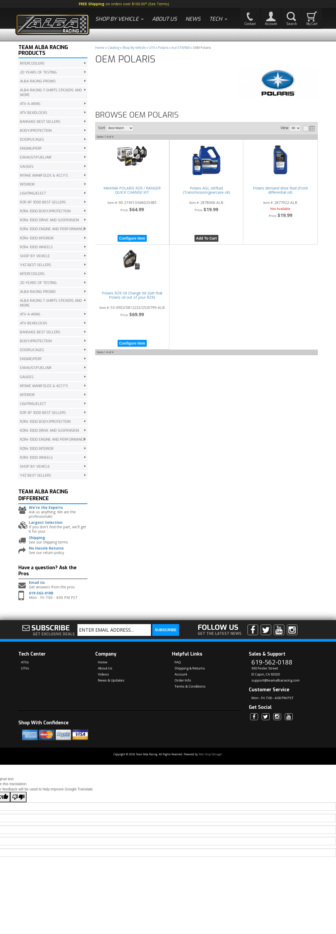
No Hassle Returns (46, 553)
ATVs (25, 667)
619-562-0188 (41, 598)
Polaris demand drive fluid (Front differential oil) (280, 190)
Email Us (37, 587)
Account (181, 679)
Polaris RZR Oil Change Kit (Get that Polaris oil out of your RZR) (132, 295)
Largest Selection (45, 527)
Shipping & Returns (190, 673)
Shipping (37, 542)
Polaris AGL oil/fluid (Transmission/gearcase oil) (206, 190)
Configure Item (132, 238)
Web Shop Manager (210, 759)
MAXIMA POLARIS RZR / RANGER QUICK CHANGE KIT (132, 190)
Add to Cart (206, 238)
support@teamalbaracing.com (275, 685)
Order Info (183, 685)
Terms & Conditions (190, 691)
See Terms (158, 3)
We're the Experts (46, 512)
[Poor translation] (18, 801)
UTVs (25, 673)
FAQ (178, 667)
